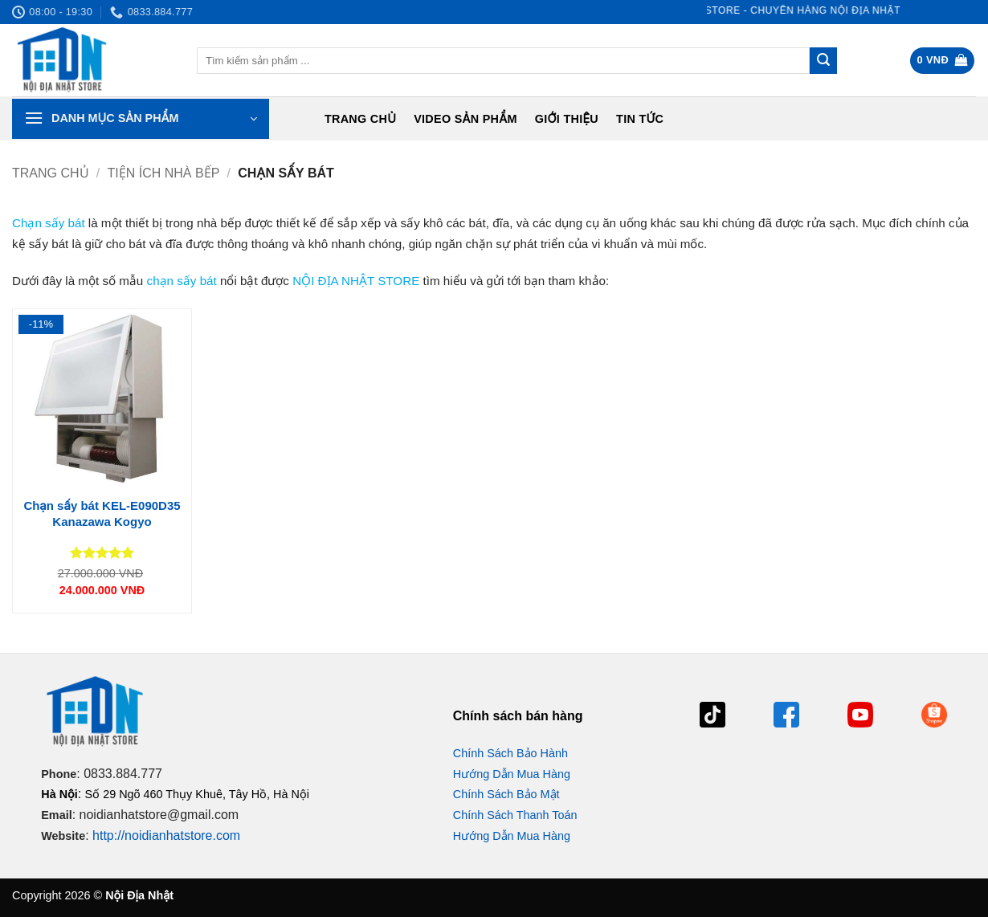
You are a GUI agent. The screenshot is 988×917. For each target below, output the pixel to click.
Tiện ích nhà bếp (164, 173)
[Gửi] (823, 61)
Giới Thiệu (566, 118)
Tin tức (639, 118)
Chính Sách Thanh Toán (515, 815)
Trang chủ (360, 118)
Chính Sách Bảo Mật (506, 794)
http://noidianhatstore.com (166, 835)
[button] (942, 60)
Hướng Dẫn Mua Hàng (511, 774)
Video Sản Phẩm (465, 118)
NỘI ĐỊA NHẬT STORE (355, 280)
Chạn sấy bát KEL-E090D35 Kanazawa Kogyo (101, 513)
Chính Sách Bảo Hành (510, 753)
